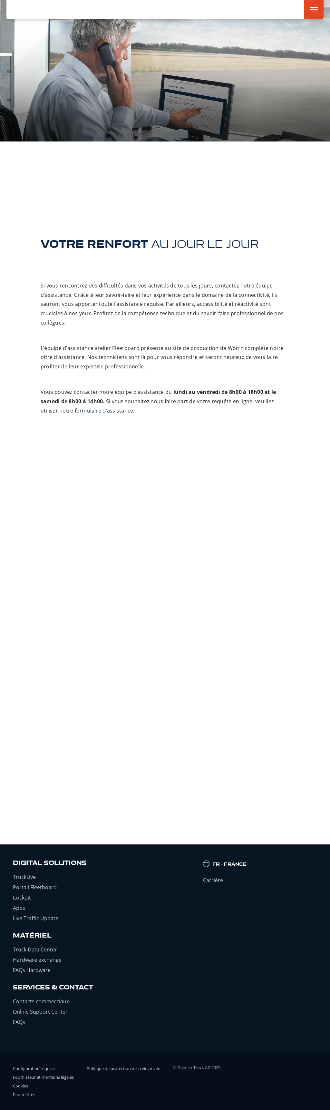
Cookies (20, 1086)
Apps (19, 907)
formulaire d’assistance (104, 410)
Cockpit (22, 897)
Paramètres (24, 1094)
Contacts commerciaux (41, 1001)
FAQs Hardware (32, 970)
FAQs (19, 1022)
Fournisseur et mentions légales (43, 1077)
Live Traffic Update (35, 918)
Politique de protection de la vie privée (123, 1068)
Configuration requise (34, 1068)
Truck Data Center (35, 949)
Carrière (213, 880)
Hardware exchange (37, 959)
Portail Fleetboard (35, 887)
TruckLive (24, 877)
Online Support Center (40, 1011)
